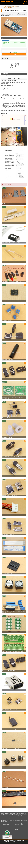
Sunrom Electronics (5, 823)
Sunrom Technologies (5, 825)
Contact (16, 829)
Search (25, 3)
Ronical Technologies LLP (20, 823)
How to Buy (17, 828)
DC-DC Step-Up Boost (7, 7)
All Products (7, 6)
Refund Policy (21, 841)
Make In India (10, 815)
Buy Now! (14, 54)
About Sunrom (17, 825)
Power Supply (15, 6)
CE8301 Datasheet (4, 75)
